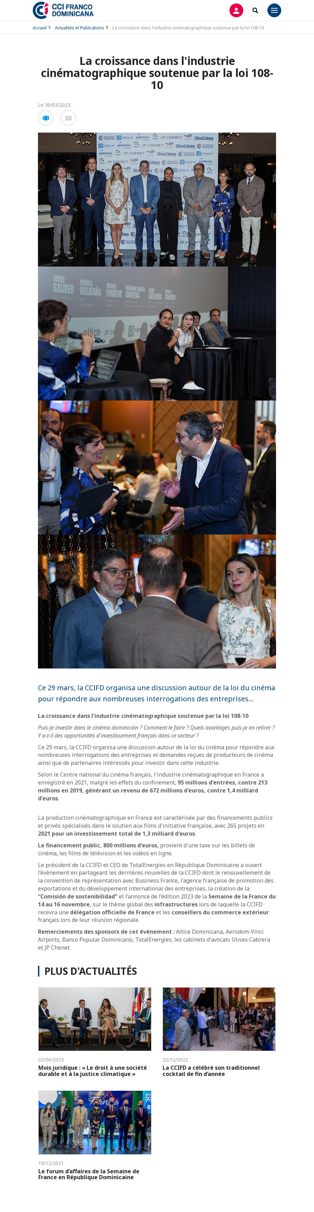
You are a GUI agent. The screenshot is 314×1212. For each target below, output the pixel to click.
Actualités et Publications (79, 28)
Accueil (40, 28)
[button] (45, 118)
